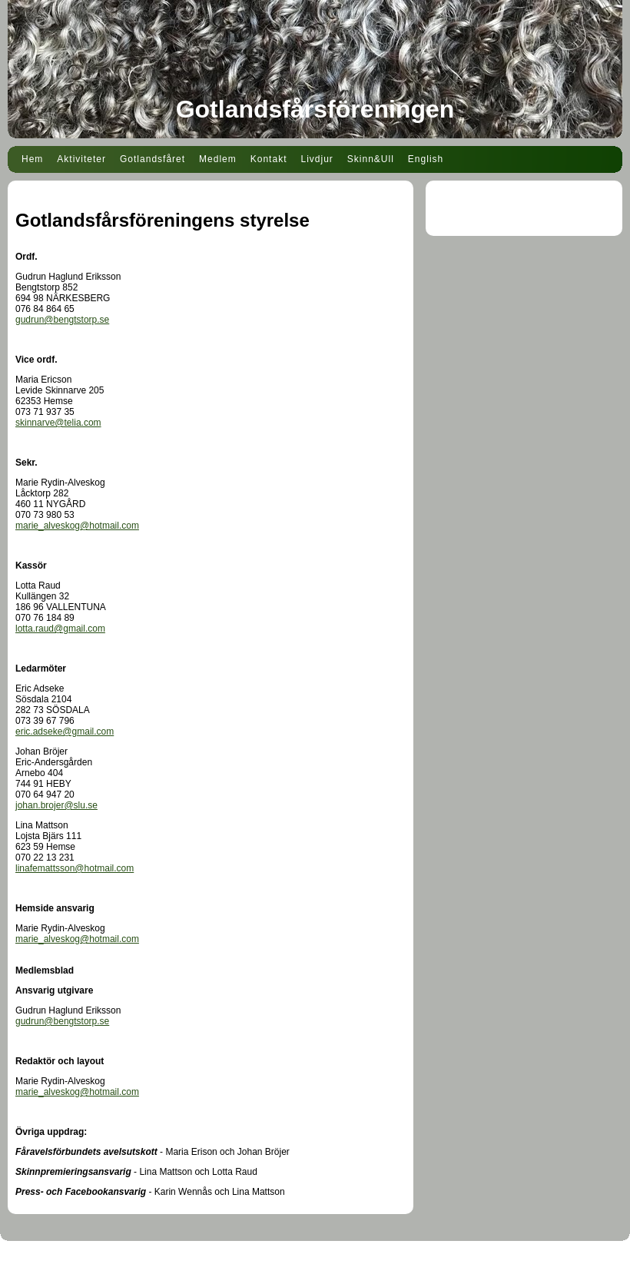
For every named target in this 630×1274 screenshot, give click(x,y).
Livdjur (316, 159)
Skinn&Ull (370, 159)
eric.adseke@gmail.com (64, 731)
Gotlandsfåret (152, 159)
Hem (32, 159)
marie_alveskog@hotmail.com (77, 525)
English (425, 159)
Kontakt (268, 159)
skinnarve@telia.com (58, 422)
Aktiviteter (81, 159)
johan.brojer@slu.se (56, 805)
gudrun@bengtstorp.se (62, 319)
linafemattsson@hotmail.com (74, 868)
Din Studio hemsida (315, 1264)
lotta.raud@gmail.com (60, 628)
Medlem (218, 159)
